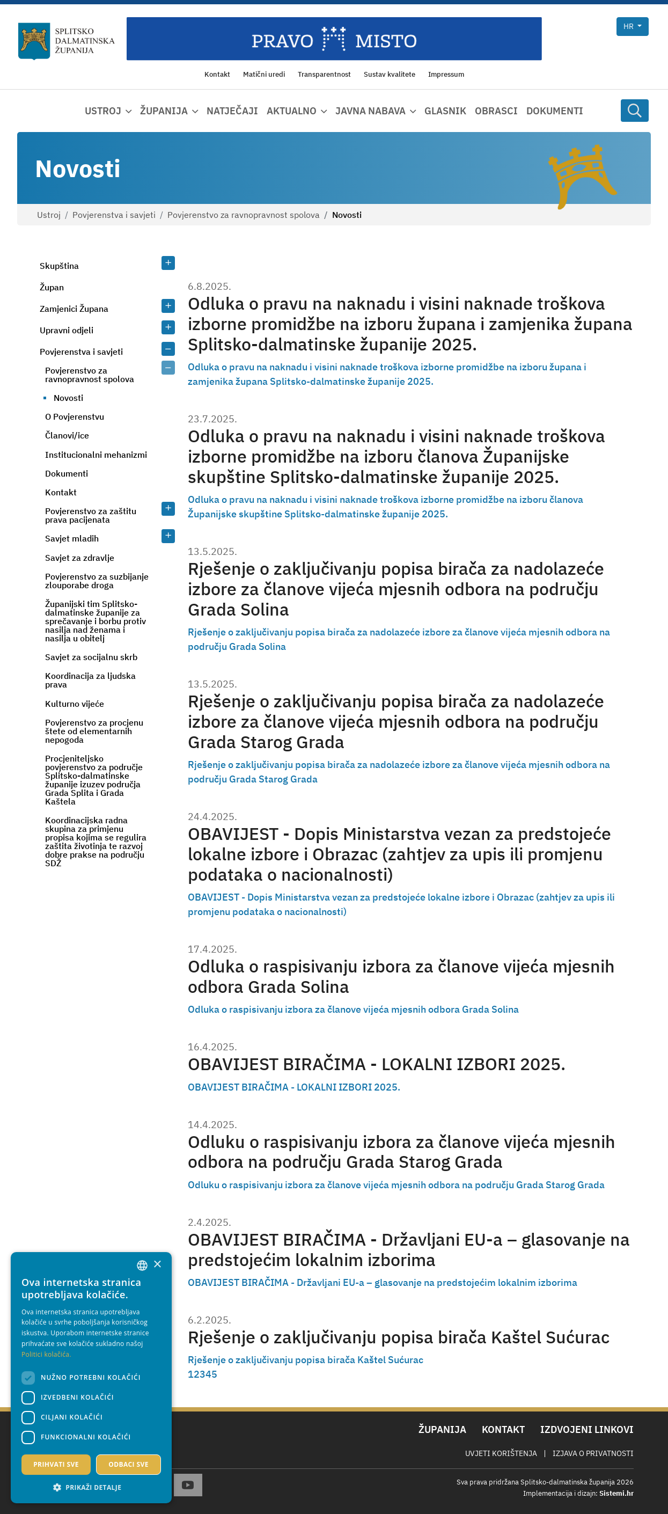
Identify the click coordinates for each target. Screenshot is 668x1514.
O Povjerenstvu (74, 416)
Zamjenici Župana (74, 308)
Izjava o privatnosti (593, 1453)
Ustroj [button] (103, 111)
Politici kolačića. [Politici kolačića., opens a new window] (46, 1354)
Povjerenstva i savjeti (114, 214)
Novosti (68, 397)
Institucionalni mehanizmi (96, 454)
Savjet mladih (72, 538)
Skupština (59, 265)
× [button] (157, 1265)
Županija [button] (164, 111)
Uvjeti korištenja (501, 1453)
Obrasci (496, 111)
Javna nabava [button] (370, 111)
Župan (52, 287)
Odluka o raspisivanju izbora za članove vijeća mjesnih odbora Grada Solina (401, 976)
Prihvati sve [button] (56, 1464)
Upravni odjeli (66, 330)
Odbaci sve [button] (128, 1464)
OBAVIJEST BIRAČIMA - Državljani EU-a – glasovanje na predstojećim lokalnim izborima (409, 1249)
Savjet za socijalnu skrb (91, 657)
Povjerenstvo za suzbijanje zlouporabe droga (97, 580)
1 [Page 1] (191, 1374)
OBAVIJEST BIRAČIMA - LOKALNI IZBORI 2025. (377, 1064)
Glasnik (445, 111)
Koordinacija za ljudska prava (90, 680)
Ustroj (49, 214)
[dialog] (91, 1377)
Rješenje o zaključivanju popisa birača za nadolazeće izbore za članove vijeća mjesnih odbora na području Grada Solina (396, 589)
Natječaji (232, 111)
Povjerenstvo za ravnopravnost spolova (243, 214)
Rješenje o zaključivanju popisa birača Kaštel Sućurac (399, 1337)
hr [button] (629, 26)
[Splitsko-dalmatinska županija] (66, 42)
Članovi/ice (67, 435)
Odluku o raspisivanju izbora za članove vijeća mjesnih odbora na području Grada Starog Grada (401, 1152)
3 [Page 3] (202, 1374)
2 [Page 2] (197, 1374)
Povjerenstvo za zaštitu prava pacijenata (90, 515)
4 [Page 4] (208, 1374)
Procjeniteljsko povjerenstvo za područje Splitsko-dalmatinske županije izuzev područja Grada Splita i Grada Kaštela (94, 780)
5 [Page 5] (214, 1374)
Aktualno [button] (292, 111)
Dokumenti (554, 111)
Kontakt (61, 492)
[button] (91, 1487)
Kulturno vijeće (74, 703)
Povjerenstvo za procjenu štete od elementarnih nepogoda (94, 731)
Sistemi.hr (616, 1493)
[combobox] (142, 1265)
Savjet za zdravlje (79, 557)
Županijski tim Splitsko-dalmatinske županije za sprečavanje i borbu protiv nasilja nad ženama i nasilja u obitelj (95, 620)
